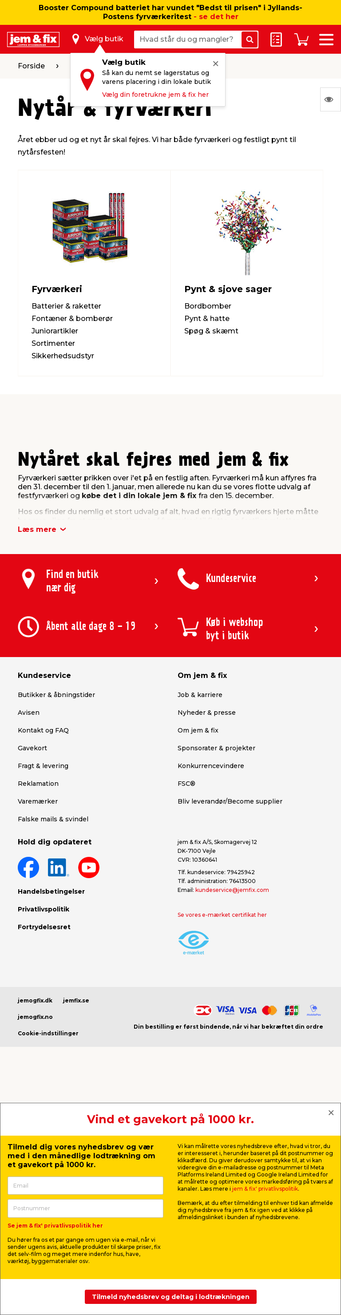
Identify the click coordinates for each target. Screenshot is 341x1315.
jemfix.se (76, 1000)
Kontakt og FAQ (43, 730)
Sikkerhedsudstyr (63, 356)
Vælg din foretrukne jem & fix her (155, 95)
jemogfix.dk (35, 1000)
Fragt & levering (43, 766)
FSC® (186, 784)
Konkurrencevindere (211, 766)
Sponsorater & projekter (216, 748)
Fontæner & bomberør (72, 318)
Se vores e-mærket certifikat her (222, 914)
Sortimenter (53, 343)
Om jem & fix (198, 730)
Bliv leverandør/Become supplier (230, 801)
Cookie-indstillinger (48, 1033)
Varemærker (38, 801)
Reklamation (38, 784)
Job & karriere (200, 695)
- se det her (216, 16)
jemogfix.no (35, 1017)
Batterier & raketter (66, 306)
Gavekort (32, 748)
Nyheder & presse (207, 713)
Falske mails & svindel (53, 819)
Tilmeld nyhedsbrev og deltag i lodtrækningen (171, 1297)
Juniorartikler (55, 331)
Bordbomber (207, 306)
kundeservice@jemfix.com (232, 890)
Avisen (29, 713)
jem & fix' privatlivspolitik (265, 1188)
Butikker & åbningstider (56, 695)
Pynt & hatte (207, 318)
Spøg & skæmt (211, 331)
